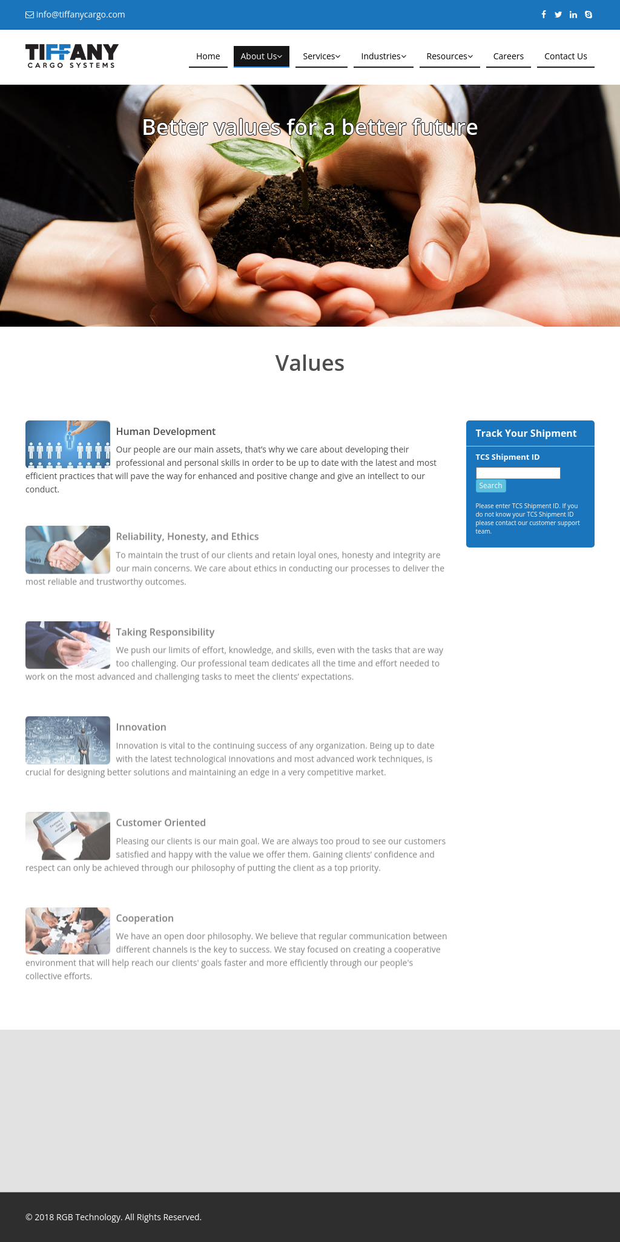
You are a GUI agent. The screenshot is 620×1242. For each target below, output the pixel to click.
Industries (383, 56)
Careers (508, 56)
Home (208, 56)
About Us (262, 56)
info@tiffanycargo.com (79, 14)
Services (321, 56)
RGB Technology (88, 1217)
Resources (450, 56)
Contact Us (565, 56)
